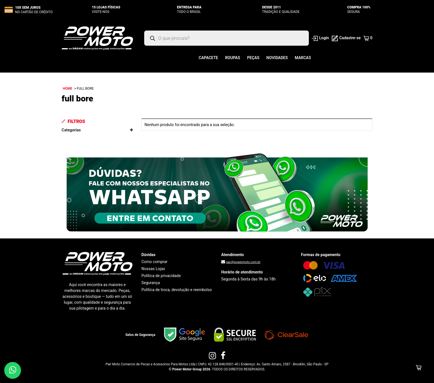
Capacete (208, 57)
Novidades (277, 57)
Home (67, 88)
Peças (253, 57)
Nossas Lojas (153, 268)
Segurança (150, 282)
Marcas (303, 57)
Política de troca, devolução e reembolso (176, 289)
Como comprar (154, 261)
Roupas (232, 57)
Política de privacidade (161, 275)
